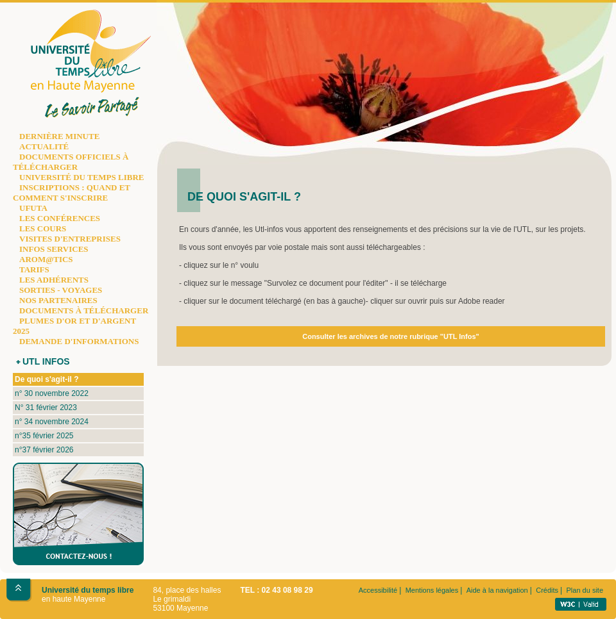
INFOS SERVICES (54, 249)
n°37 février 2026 (44, 449)
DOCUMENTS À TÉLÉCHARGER (83, 310)
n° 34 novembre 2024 (52, 421)
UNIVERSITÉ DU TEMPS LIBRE (81, 177)
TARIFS (34, 269)
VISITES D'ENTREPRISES (70, 238)
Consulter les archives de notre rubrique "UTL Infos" (390, 336)
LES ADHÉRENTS (54, 280)
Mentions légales (432, 590)
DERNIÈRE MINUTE (59, 136)
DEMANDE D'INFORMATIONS (79, 341)
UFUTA (33, 208)
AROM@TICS (46, 259)
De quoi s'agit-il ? (47, 379)
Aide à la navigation (497, 590)
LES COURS (42, 228)
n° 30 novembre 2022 (52, 393)
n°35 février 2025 (44, 435)
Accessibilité (378, 590)
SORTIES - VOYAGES (60, 290)
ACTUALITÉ (44, 146)
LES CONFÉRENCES (59, 218)
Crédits (547, 590)
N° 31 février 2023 (46, 407)
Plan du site (585, 590)
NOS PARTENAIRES (58, 300)
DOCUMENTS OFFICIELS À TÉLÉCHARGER (70, 162)
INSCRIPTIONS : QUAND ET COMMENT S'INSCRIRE (71, 192)
